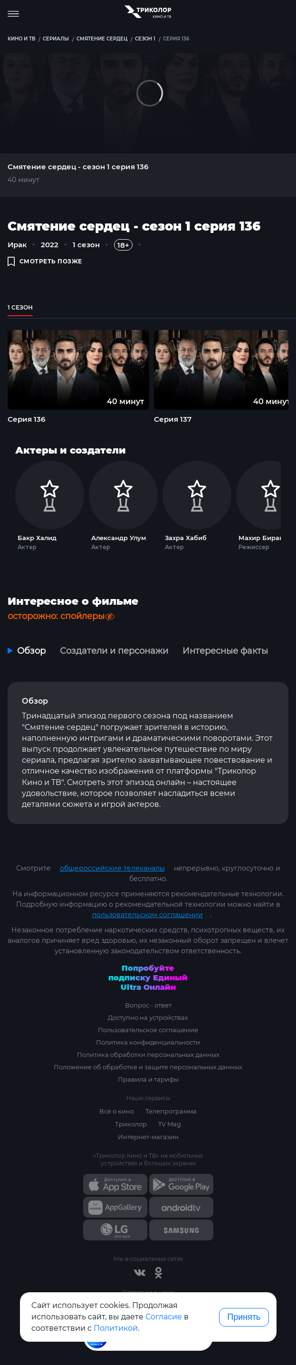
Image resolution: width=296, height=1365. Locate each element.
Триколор (131, 1124)
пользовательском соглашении (147, 914)
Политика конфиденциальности (148, 1042)
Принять (243, 1317)
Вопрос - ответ (148, 1005)
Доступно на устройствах (148, 1017)
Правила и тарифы (148, 1079)
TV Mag (169, 1124)
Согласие (163, 1316)
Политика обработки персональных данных (148, 1054)
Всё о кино (116, 1111)
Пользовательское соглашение (148, 1030)
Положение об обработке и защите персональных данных (148, 1067)
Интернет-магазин (148, 1137)
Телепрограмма (171, 1111)
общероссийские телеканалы (112, 868)
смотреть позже (45, 261)
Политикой (116, 1328)
